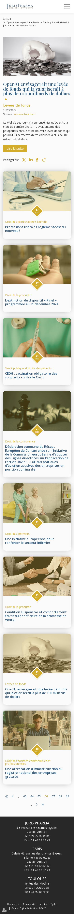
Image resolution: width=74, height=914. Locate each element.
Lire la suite (15, 148)
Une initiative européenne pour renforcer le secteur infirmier (29, 541)
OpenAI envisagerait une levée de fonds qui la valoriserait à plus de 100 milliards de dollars (36, 693)
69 (67, 796)
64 (32, 796)
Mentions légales (48, 904)
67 (53, 796)
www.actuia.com (24, 114)
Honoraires (13, 904)
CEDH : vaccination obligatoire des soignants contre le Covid (31, 375)
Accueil (7, 18)
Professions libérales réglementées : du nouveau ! (35, 229)
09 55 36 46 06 (40, 836)
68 (60, 796)
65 (39, 796)
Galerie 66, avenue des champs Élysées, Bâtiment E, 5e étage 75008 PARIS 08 (37, 858)
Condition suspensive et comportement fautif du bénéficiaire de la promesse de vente (36, 616)
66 (46, 796)
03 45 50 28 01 (40, 892)
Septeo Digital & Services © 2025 (29, 908)
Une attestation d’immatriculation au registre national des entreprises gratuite (33, 773)
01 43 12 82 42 (40, 866)
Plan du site (29, 904)
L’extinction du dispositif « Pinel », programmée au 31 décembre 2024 (31, 302)
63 (24, 796)
